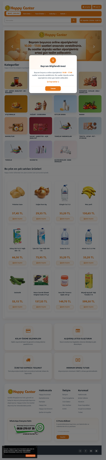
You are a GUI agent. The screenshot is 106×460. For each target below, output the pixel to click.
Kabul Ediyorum (30, 455)
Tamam (53, 88)
